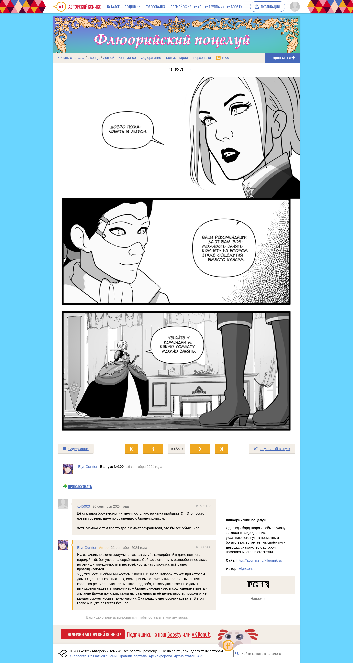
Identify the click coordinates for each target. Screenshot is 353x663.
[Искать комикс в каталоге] (237, 653)
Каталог (113, 6)
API (200, 6)
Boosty (236, 6)
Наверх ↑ (258, 599)
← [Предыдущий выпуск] (163, 69)
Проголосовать (80, 486)
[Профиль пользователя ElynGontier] (68, 469)
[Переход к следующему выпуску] (176, 258)
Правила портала (133, 656)
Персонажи (202, 58)
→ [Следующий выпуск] (189, 69)
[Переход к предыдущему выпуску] (84, 258)
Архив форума (160, 656)
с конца (94, 58)
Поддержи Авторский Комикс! (92, 634)
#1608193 (203, 506)
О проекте (78, 656)
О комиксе (127, 58)
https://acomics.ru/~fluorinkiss (259, 560)
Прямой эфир (181, 6)
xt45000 (83, 506)
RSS (225, 58)
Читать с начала (71, 58)
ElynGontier (86, 547)
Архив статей (184, 656)
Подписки (132, 6)
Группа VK (216, 6)
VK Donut (201, 634)
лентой (108, 58)
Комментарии (177, 58)
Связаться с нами (102, 656)
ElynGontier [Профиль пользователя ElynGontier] (87, 466)
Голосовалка (155, 6)
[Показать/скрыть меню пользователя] (294, 6)
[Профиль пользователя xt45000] (65, 504)
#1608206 (203, 547)
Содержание (151, 58)
